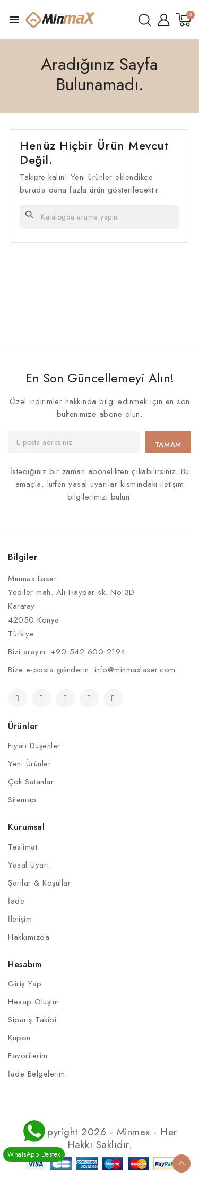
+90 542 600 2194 (88, 652)
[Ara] (99, 217)
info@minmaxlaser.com (135, 670)
